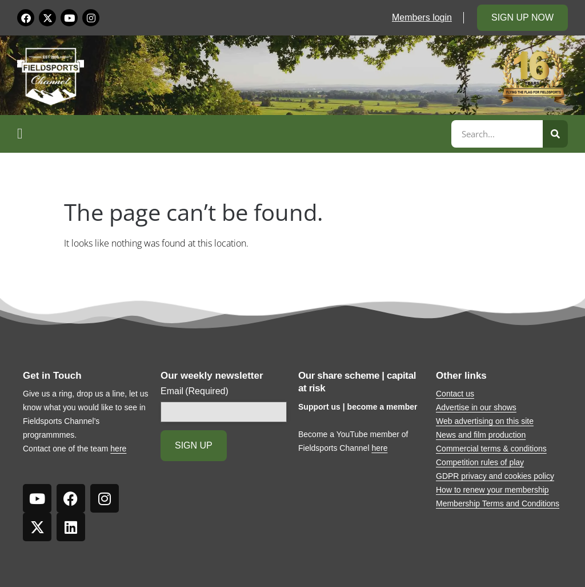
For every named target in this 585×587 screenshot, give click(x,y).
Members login (422, 17)
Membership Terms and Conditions (497, 503)
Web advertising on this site (485, 421)
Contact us (455, 393)
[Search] (555, 134)
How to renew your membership (492, 489)
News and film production (481, 434)
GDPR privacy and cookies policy (495, 476)
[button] (232, 134)
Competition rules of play (480, 462)
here (118, 448)
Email (195, 391)
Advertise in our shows (476, 407)
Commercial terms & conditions (491, 448)
